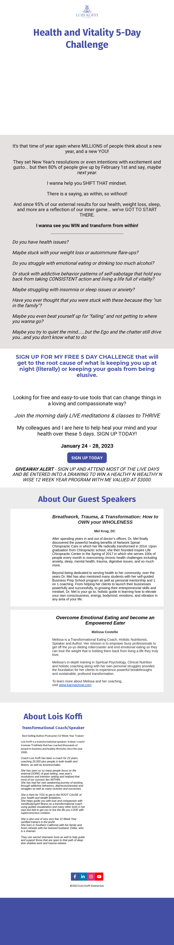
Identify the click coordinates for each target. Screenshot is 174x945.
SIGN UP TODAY (87, 457)
